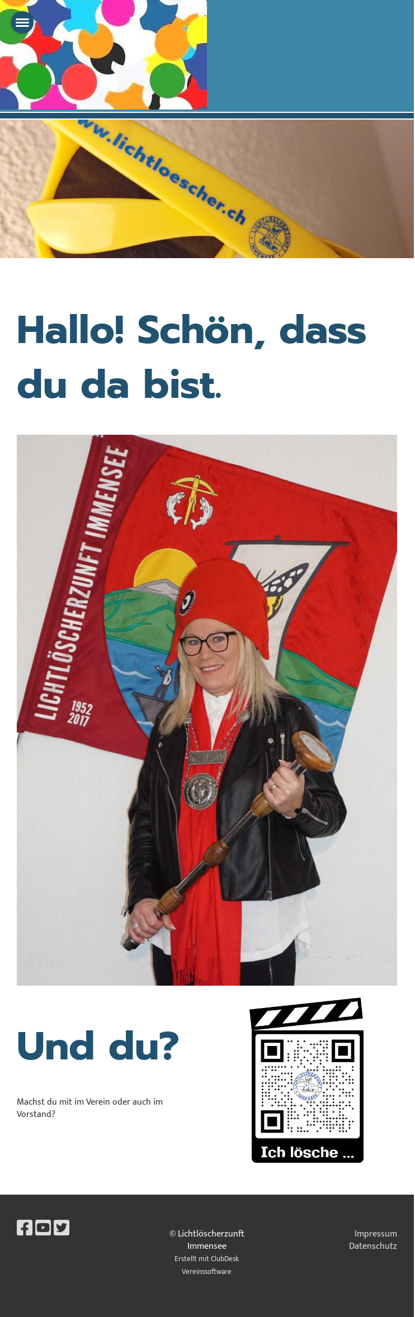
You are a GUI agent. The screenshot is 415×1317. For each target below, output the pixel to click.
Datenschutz (373, 1246)
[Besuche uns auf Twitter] (61, 1229)
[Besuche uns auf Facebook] (24, 1229)
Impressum (376, 1234)
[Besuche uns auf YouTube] (43, 1229)
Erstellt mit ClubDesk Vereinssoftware (207, 1265)
